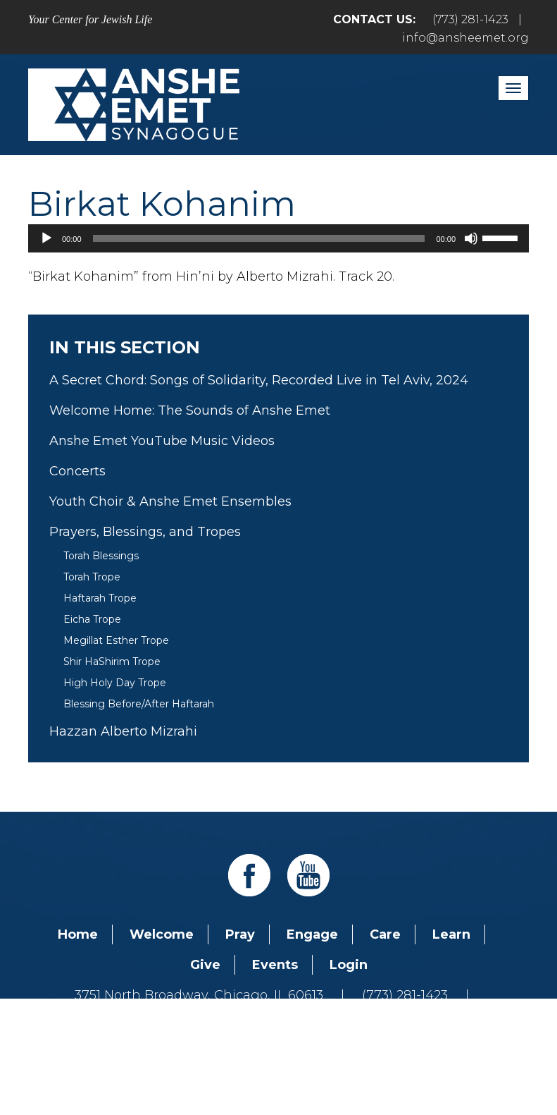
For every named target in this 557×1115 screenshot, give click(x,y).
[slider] (259, 238)
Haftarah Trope (100, 598)
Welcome (162, 934)
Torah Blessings (101, 555)
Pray (240, 934)
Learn (451, 934)
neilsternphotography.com (461, 1064)
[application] (278, 238)
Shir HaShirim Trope (112, 661)
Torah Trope (91, 577)
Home (78, 934)
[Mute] (471, 238)
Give (205, 965)
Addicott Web (170, 1064)
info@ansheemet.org (465, 37)
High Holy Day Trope (114, 682)
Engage (312, 934)
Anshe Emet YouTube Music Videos (162, 441)
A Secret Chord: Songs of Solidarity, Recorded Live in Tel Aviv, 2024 (258, 380)
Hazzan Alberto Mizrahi (123, 731)
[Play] (46, 238)
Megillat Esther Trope (116, 640)
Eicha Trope (92, 619)
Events (275, 965)
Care (385, 934)
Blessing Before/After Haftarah (138, 703)
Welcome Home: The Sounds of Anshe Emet (189, 410)
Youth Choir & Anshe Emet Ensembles (170, 501)
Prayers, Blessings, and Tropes (145, 532)
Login (349, 965)
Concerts (77, 471)
